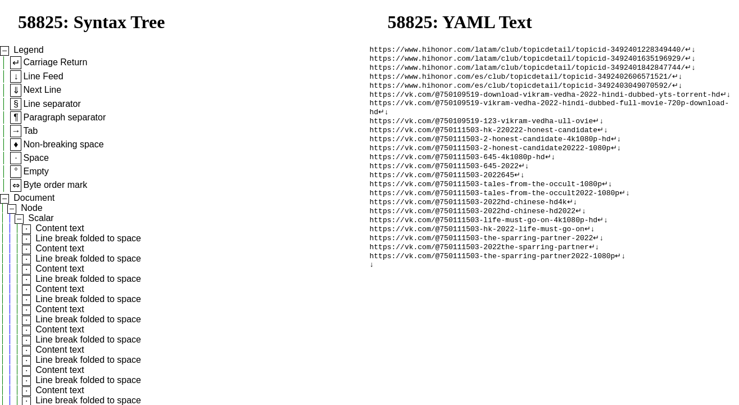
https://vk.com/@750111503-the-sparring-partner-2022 (481, 263)
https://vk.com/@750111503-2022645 (442, 192)
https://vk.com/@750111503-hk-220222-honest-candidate (484, 141)
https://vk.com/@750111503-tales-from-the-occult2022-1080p (495, 212)
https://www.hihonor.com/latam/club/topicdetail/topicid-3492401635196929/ (528, 60)
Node (31, 208)
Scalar (40, 218)
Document (34, 197)
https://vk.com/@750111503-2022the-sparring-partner (479, 273)
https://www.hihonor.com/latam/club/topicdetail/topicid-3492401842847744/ (528, 70)
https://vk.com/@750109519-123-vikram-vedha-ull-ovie (481, 131)
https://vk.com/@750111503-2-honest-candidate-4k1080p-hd (490, 151)
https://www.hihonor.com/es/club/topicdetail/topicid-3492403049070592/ (521, 91)
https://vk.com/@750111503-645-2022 (444, 182)
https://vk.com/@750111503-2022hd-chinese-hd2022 (473, 232)
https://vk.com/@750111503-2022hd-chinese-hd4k (468, 222)
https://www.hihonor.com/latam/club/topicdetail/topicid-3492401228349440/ (528, 50)
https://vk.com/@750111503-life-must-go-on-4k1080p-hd (484, 242)
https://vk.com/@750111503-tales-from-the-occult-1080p (486, 202)
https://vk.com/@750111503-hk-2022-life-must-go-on (477, 253)
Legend (28, 50)
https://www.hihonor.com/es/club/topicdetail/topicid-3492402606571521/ (521, 80)
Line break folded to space (88, 238)
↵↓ (690, 50)
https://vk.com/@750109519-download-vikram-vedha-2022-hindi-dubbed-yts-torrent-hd (545, 101)
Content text (59, 228)
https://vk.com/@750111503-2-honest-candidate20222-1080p (490, 161)
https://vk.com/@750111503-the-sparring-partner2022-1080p (492, 283)
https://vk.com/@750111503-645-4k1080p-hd (457, 171)
